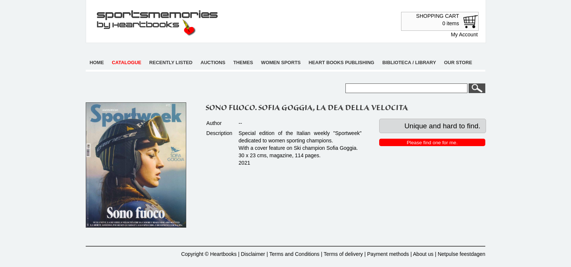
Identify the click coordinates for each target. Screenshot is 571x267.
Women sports (281, 62)
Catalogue (126, 62)
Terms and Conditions (294, 254)
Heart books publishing (341, 62)
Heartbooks (223, 254)
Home (97, 62)
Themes (243, 62)
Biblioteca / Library (409, 62)
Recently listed (171, 62)
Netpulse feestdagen (461, 254)
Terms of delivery (343, 254)
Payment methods (388, 254)
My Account (464, 34)
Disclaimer (253, 254)
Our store (458, 62)
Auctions (212, 62)
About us (423, 254)
